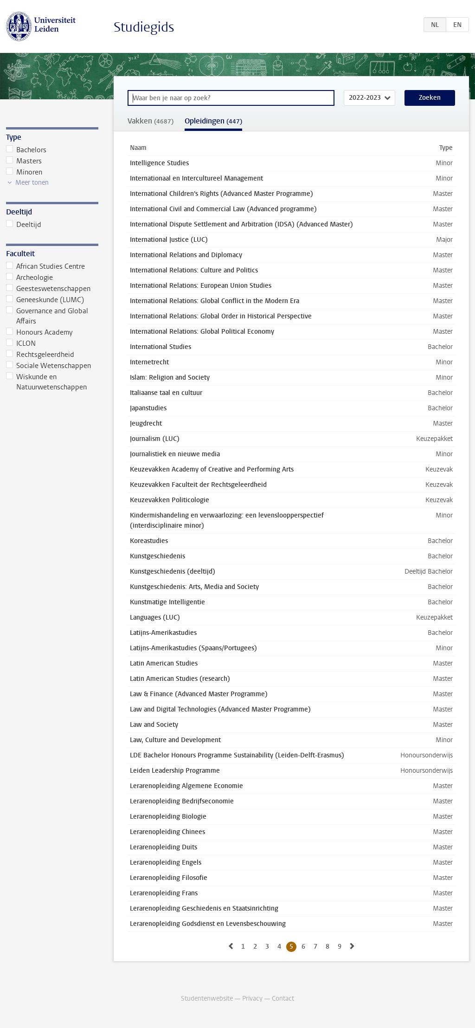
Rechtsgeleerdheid (40, 354)
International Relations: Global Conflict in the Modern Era (214, 301)
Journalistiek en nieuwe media (175, 454)
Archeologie (29, 277)
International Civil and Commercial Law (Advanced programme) (223, 209)
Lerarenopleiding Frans (164, 893)
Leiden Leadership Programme (175, 770)
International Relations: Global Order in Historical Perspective (221, 316)
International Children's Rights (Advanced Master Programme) (221, 193)
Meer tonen (32, 182)
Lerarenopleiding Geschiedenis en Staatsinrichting (204, 908)
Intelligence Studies (159, 163)
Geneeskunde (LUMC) (45, 299)
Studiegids (144, 27)
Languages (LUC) (155, 617)
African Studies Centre (45, 266)
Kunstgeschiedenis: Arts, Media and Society (194, 586)
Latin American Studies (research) (180, 678)
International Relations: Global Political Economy (202, 331)
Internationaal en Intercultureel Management (196, 178)
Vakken (150, 121)
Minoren (24, 172)
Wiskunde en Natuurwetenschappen (46, 382)
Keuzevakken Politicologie (169, 500)
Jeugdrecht (146, 423)
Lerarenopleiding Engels (165, 862)
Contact (283, 998)
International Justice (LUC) (169, 239)
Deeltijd (24, 224)
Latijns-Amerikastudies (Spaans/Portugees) (193, 648)
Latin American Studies (164, 663)
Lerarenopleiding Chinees (167, 832)
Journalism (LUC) (155, 438)
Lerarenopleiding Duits (163, 847)
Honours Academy (39, 332)
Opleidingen (213, 121)
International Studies (160, 347)
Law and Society (154, 724)
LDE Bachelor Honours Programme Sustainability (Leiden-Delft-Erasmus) (237, 755)
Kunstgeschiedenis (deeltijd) (172, 571)
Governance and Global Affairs (47, 316)
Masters (24, 161)
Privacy (252, 998)
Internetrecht (149, 362)
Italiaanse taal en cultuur (166, 392)
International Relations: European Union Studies (200, 285)
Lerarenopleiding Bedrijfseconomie (182, 801)
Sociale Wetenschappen (48, 365)
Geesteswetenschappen (48, 288)
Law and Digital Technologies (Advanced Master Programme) (220, 709)
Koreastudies (149, 541)
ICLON (21, 343)
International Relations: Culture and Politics (194, 270)
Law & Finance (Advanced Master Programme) (199, 694)
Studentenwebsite (207, 998)
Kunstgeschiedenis (157, 556)
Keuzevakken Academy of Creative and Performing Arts (212, 469)
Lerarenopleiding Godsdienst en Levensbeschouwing (208, 923)
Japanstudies (148, 408)
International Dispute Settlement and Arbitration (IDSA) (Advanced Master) (241, 224)
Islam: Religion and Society (170, 377)
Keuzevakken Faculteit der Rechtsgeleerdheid (198, 484)
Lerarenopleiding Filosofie (168, 877)
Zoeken (430, 97)
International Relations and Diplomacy (186, 255)
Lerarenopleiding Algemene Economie (186, 786)
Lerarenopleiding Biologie (168, 816)
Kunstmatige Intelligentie (167, 602)
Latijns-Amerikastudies (163, 632)
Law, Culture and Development (175, 740)
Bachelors (26, 150)
